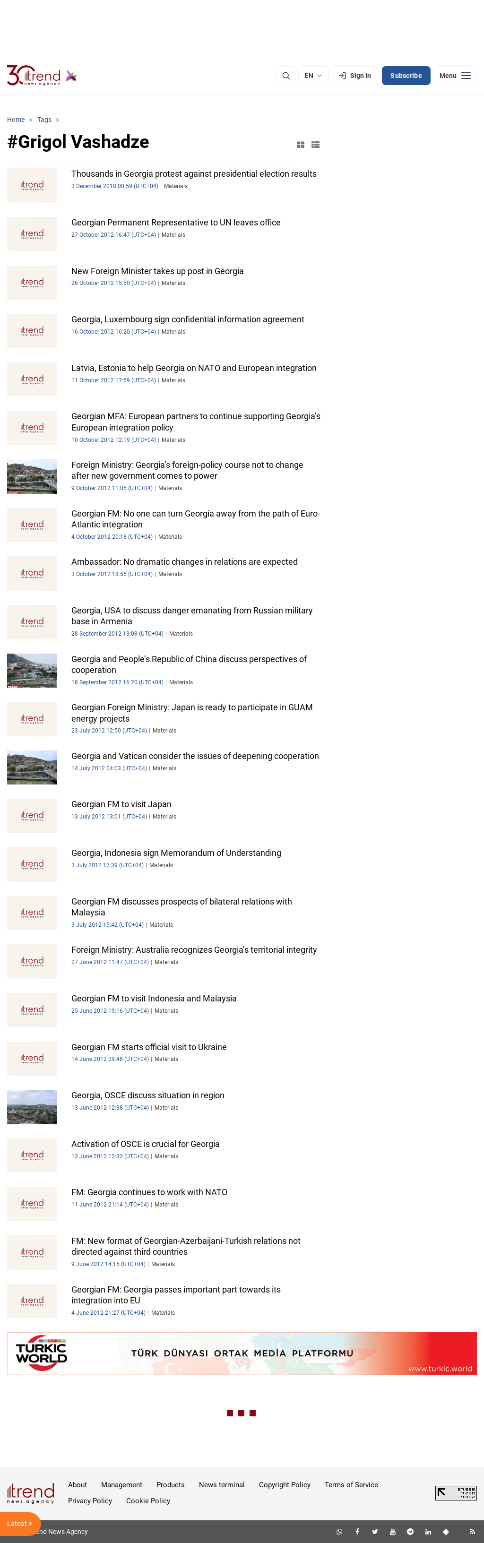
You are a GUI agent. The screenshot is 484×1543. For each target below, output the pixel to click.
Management (121, 1485)
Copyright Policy (285, 1485)
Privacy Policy (90, 1501)
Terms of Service (351, 1485)
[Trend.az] (42, 75)
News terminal (222, 1485)
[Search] (286, 75)
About (77, 1485)
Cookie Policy (148, 1501)
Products (170, 1485)
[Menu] (455, 75)
